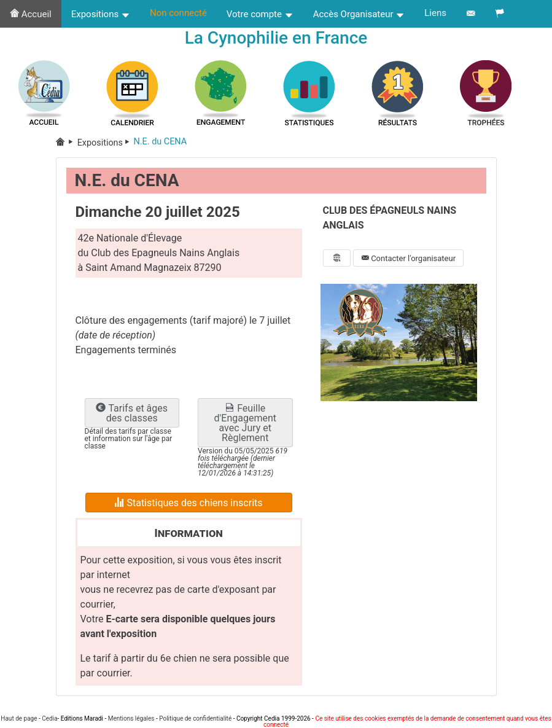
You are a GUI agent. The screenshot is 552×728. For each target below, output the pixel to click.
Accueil (31, 14)
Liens (435, 12)
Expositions (100, 14)
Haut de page (19, 718)
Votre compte (260, 14)
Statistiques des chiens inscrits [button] (188, 505)
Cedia (49, 718)
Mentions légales (131, 718)
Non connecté (178, 12)
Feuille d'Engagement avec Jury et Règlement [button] (245, 424)
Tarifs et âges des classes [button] (132, 415)
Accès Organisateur (359, 14)
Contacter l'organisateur (408, 260)
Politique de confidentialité (195, 718)
